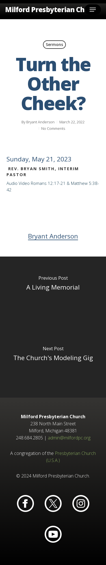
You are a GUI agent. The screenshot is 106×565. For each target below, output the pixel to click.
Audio (12, 183)
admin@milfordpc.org (69, 438)
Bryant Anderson (40, 121)
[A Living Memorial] (53, 292)
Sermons (54, 44)
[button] (93, 9)
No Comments (53, 128)
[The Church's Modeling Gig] (53, 362)
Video (24, 183)
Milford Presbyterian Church (52, 9)
